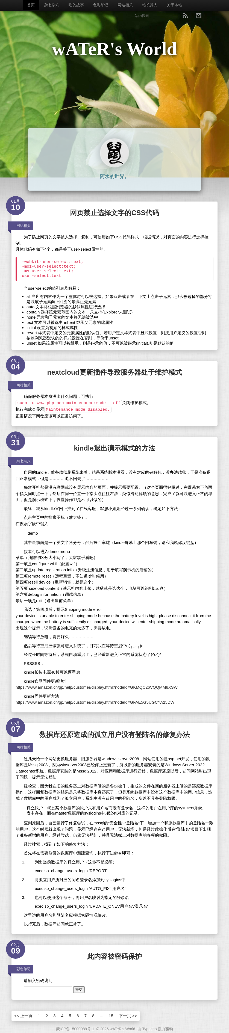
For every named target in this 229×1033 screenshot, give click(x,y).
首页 (31, 5)
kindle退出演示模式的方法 (114, 448)
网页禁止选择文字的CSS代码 (114, 213)
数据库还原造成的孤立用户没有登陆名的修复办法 (114, 734)
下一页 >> (128, 1015)
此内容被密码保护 (114, 956)
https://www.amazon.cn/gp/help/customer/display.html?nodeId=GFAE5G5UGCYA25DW (95, 702)
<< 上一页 (23, 1015)
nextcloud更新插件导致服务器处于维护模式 (114, 372)
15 (111, 1015)
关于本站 (174, 5)
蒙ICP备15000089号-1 (75, 1029)
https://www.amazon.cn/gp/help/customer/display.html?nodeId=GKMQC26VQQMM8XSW (97, 687)
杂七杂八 (51, 5)
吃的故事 (76, 5)
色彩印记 (100, 5)
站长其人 (149, 5)
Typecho (149, 1029)
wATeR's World (114, 49)
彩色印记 (23, 969)
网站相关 (125, 5)
